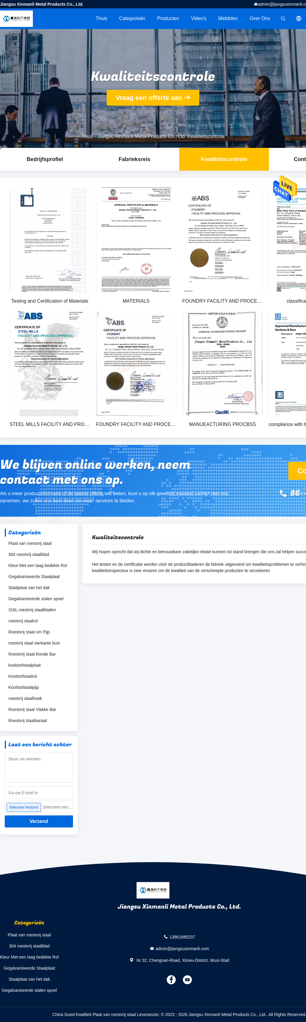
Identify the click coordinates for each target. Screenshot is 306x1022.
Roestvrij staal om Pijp (29, 632)
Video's (198, 18)
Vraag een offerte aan (149, 97)
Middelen (228, 18)
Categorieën (132, 18)
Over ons (260, 18)
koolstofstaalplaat (24, 665)
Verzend (39, 821)
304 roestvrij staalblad (28, 554)
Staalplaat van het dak (29, 587)
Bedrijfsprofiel (45, 159)
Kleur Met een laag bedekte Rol (37, 565)
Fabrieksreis (134, 159)
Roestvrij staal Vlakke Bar (32, 709)
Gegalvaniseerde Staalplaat (34, 576)
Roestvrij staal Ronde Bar (32, 654)
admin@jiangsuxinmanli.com (182, 948)
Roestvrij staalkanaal (27, 720)
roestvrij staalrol (23, 620)
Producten (168, 18)
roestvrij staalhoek (25, 698)
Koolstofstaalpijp (23, 687)
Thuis (101, 18)
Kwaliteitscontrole (224, 159)
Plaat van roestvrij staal (30, 543)
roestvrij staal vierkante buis (34, 643)
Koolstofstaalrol (22, 676)
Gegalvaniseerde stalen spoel (35, 598)
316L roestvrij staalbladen (32, 609)
